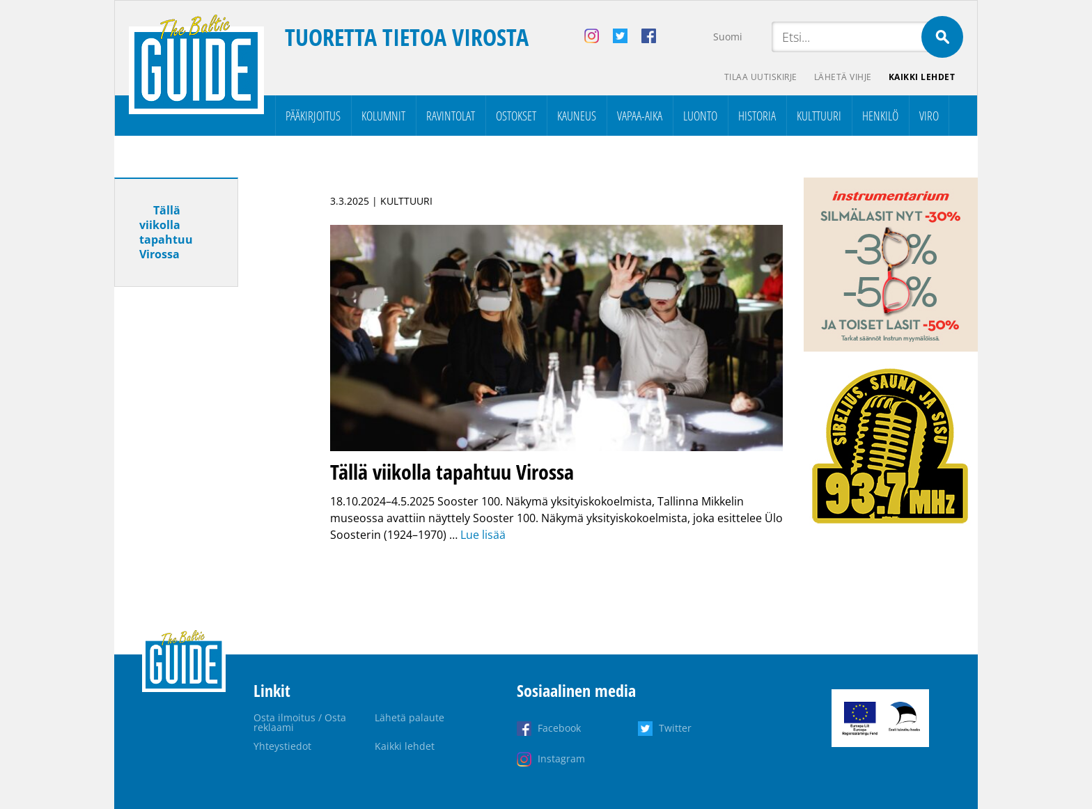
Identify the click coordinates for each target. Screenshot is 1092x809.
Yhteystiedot (282, 746)
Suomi (727, 36)
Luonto (700, 115)
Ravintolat (450, 115)
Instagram (561, 758)
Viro (929, 115)
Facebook (559, 728)
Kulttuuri (819, 115)
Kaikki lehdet (922, 77)
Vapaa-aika (639, 115)
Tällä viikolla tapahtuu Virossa (166, 232)
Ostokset (516, 115)
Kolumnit (383, 115)
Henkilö (880, 115)
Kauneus (576, 115)
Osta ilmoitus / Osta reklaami (300, 722)
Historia (757, 115)
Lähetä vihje (843, 77)
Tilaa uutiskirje (760, 77)
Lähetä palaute (409, 717)
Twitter (675, 728)
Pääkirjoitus (313, 115)
